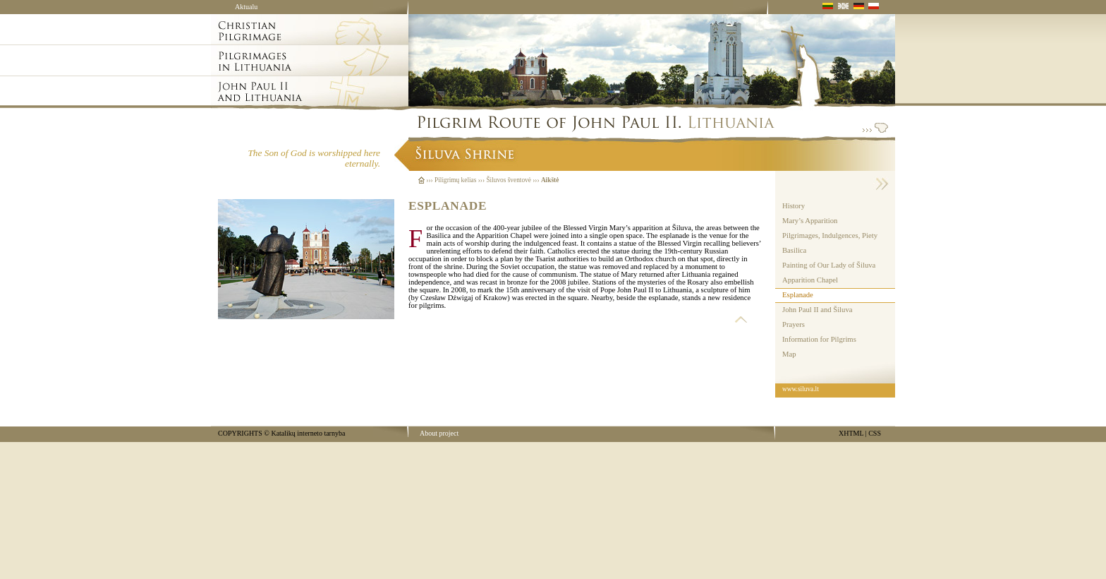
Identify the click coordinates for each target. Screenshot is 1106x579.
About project (439, 433)
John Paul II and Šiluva (817, 310)
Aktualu (246, 7)
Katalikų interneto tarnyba (308, 433)
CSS (874, 433)
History (793, 206)
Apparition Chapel (810, 280)
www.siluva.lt (800, 389)
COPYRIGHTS (240, 433)
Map (789, 354)
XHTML (851, 433)
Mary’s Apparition (809, 221)
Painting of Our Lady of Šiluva (828, 265)
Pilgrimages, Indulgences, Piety (829, 235)
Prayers (793, 324)
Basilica (794, 250)
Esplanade (797, 295)
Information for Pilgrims (819, 339)
